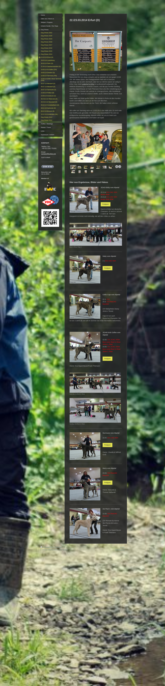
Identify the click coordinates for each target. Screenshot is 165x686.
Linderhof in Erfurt (88, 84)
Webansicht (120, 550)
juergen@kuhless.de (48, 154)
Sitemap (58, 547)
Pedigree (105, 204)
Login (122, 547)
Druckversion (47, 547)
